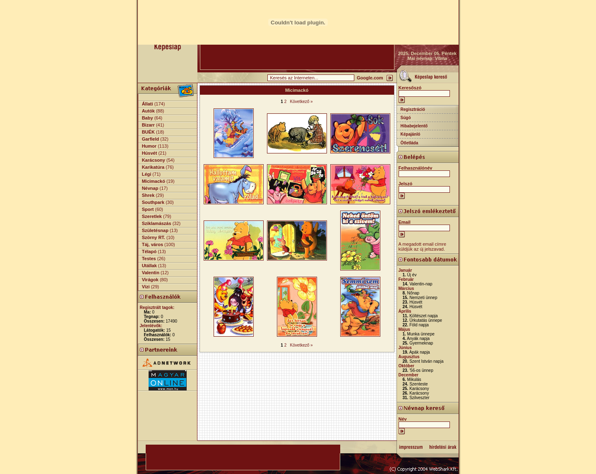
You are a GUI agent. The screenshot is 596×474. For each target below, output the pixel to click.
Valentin (150, 272)
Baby (147, 117)
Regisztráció (413, 109)
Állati (147, 103)
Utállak (149, 265)
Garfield (150, 138)
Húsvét (149, 153)
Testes (149, 258)
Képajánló (411, 134)
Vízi (146, 286)
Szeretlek (152, 216)
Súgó (406, 117)
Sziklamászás (156, 223)
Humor (149, 146)
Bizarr (148, 124)
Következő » (301, 101)
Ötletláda (409, 143)
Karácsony (153, 160)
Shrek (148, 195)
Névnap (150, 188)
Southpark (153, 202)
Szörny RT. (153, 237)
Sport (148, 209)
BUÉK (148, 131)
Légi (146, 174)
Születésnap (155, 230)
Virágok (150, 279)
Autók (148, 110)
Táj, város (152, 244)
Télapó (149, 251)
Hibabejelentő (414, 126)
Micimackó (153, 181)
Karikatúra (153, 167)
